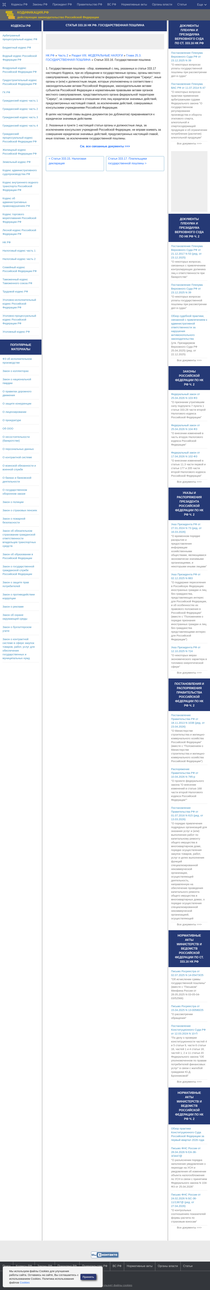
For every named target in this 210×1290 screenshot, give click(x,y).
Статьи (182, 4)
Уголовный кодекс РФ (16, 331)
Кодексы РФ (19, 4)
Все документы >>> (189, 143)
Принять (88, 1276)
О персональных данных (18, 448)
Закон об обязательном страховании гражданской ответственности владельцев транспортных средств (19, 538)
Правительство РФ (89, 4)
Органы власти (162, 4)
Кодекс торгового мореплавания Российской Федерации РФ (19, 218)
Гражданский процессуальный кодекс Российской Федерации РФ (20, 137)
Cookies (25, 1282)
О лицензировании (14, 411)
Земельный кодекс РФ (17, 161)
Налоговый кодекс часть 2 (19, 258)
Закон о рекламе (13, 606)
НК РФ (7, 242)
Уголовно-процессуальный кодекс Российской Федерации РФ (19, 319)
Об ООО (8, 428)
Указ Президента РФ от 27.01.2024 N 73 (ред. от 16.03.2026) (186, 528)
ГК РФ (6, 92)
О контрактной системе (17, 457)
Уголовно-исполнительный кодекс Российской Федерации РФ (19, 303)
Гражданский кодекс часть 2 (20, 108)
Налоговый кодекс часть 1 (19, 250)
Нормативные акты (134, 4)
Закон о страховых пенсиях (20, 510)
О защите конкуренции (17, 403)
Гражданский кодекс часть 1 (20, 100)
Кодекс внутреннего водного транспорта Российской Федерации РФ (20, 186)
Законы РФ (40, 4)
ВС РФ (111, 4)
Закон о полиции (13, 501)
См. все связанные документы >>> (105, 146)
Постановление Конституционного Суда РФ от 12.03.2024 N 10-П (188, 1029)
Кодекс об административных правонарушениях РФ (16, 202)
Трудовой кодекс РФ (15, 291)
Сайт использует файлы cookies (112, 1285)
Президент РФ (62, 4)
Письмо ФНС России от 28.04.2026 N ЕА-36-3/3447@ (186, 1152)
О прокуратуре (12, 420)
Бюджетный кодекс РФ (17, 47)
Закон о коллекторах (16, 370)
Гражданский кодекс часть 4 (20, 125)
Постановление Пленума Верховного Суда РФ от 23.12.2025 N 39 (187, 56)
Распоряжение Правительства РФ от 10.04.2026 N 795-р (184, 773)
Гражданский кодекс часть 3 (20, 117)
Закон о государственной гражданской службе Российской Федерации (18, 570)
